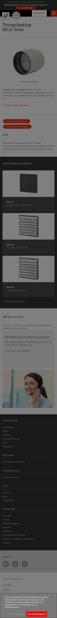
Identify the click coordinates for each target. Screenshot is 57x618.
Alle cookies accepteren (37, 614)
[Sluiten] (50, 597)
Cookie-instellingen (16, 614)
